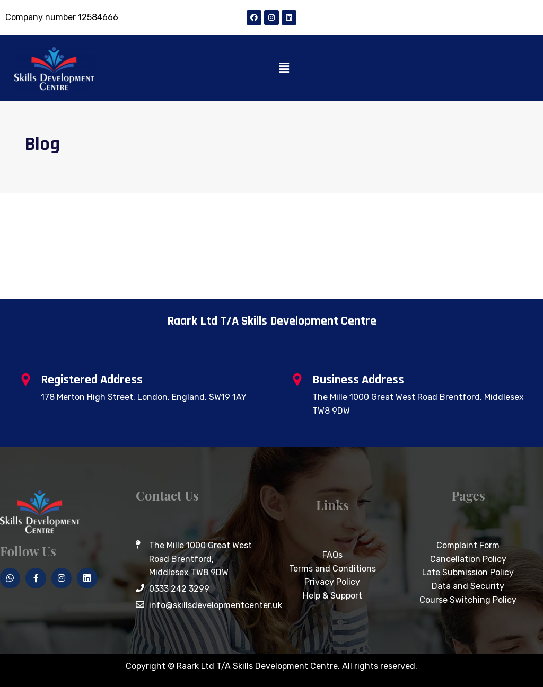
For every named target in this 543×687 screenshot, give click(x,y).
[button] (284, 68)
